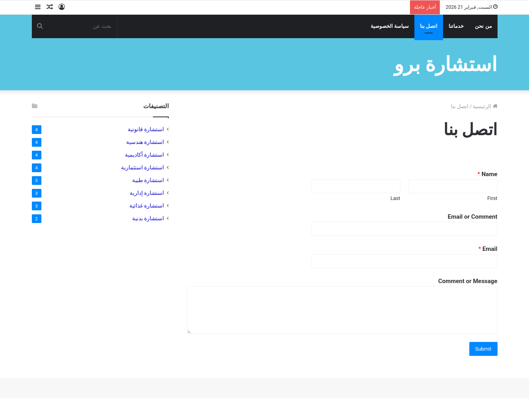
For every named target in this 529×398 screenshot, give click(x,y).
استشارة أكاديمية (144, 154)
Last (395, 198)
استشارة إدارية (147, 193)
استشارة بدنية (148, 218)
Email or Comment (473, 216)
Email (488, 248)
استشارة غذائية (146, 205)
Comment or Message (468, 281)
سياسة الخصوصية (390, 26)
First (492, 198)
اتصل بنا (428, 26)
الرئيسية (485, 106)
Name (488, 174)
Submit (483, 349)
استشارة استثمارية (142, 167)
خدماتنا (456, 26)
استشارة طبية (148, 180)
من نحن (483, 26)
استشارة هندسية (145, 142)
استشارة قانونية (146, 129)
